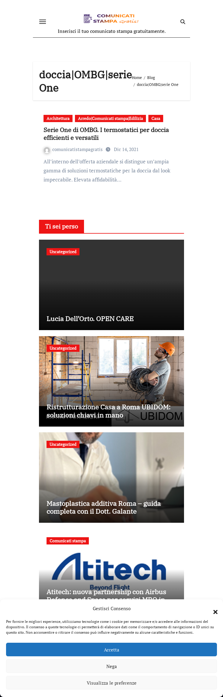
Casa (155, 118)
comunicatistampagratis (74, 149)
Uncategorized (63, 251)
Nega (111, 666)
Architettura (58, 118)
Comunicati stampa (68, 541)
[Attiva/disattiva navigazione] (42, 22)
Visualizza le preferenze (112, 683)
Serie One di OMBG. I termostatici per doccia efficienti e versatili (106, 134)
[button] (212, 608)
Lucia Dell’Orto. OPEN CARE (90, 318)
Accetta (111, 650)
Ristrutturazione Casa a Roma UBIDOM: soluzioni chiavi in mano (108, 410)
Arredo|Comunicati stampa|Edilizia (110, 118)
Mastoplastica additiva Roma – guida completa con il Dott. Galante (104, 507)
